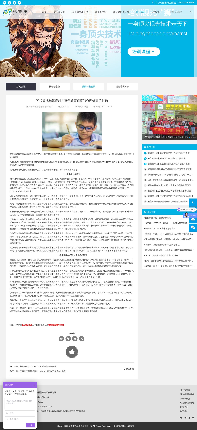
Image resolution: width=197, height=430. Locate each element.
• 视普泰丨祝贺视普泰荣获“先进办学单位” (162, 245)
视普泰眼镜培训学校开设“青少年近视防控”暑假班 (167, 185)
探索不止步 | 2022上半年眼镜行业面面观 (38, 366)
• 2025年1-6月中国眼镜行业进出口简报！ (162, 255)
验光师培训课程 (80, 12)
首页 (44, 12)
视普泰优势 (100, 12)
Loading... (72, 352)
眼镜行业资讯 (88, 86)
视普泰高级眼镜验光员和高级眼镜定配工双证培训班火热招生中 (169, 169)
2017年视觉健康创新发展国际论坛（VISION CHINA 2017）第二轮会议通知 (169, 180)
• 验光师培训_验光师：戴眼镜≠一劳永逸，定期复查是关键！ (169, 239)
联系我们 (157, 12)
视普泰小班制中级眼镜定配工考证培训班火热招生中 (169, 196)
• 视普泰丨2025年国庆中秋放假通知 (159, 228)
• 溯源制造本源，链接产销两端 (157, 218)
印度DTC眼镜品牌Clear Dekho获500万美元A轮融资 (43, 371)
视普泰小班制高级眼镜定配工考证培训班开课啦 (167, 153)
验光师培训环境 (121, 12)
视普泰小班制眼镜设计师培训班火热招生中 (165, 158)
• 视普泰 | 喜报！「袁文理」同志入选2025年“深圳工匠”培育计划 (169, 266)
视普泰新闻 (54, 86)
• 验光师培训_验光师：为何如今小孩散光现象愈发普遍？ (169, 250)
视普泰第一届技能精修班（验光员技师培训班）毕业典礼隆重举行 (169, 201)
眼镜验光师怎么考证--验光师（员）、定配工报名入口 (169, 174)
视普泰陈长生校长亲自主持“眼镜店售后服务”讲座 (167, 191)
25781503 (38, 402)
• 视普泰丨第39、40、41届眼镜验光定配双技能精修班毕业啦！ (169, 234)
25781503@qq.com (43, 406)
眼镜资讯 (140, 12)
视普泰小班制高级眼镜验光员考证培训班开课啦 (167, 164)
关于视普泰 (59, 12)
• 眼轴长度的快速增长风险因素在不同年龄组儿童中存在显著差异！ (169, 261)
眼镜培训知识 (122, 86)
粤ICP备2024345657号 (124, 426)
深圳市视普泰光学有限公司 (80, 426)
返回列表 (129, 368)
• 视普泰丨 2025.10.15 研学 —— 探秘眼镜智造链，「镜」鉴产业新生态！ (169, 223)
